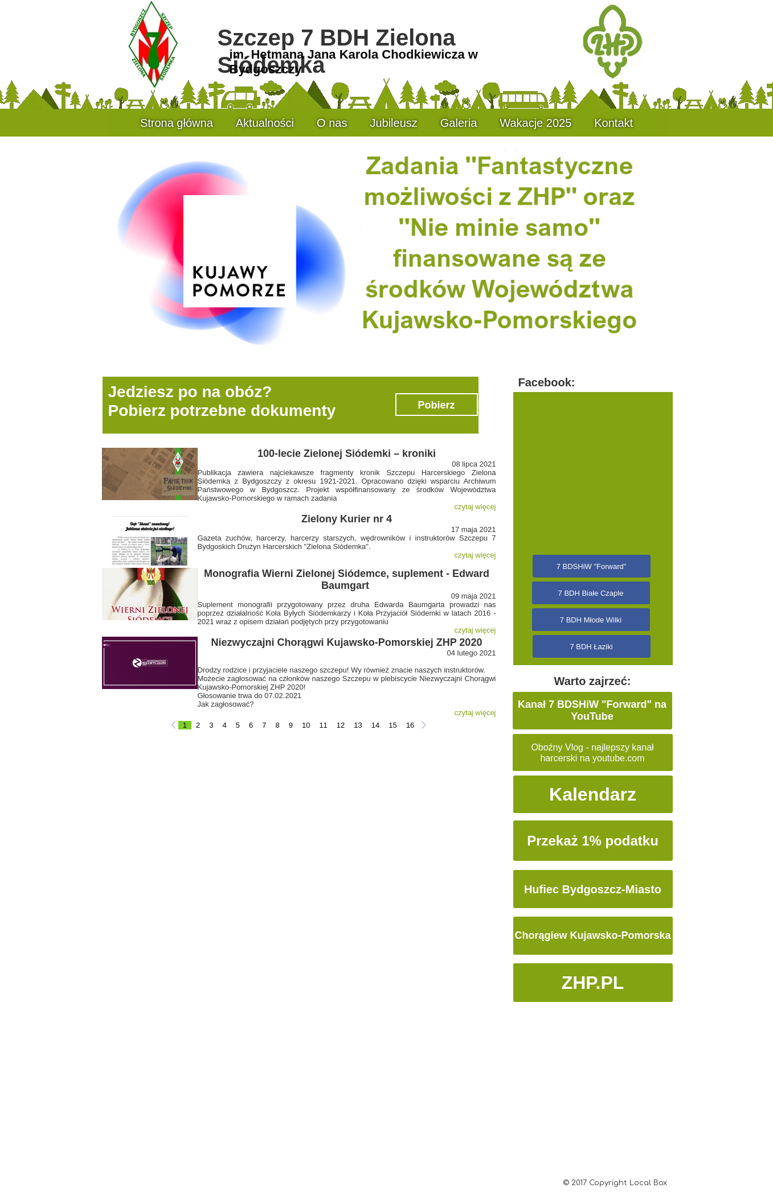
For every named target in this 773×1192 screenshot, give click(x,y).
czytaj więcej (475, 506)
